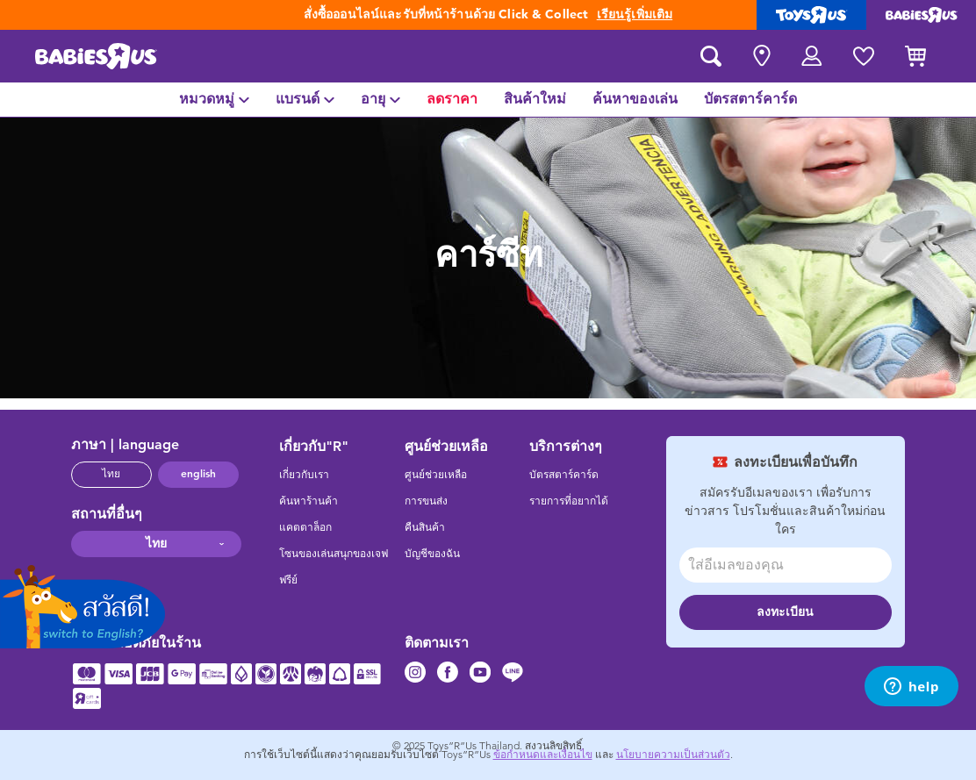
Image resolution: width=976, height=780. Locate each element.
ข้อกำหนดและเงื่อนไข (542, 754)
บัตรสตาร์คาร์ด (564, 475)
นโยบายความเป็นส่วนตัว (673, 754)
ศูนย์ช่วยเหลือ (436, 475)
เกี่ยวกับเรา (304, 475)
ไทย (111, 474)
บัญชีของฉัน (432, 553)
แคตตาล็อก (305, 527)
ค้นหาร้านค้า (308, 501)
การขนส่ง (426, 501)
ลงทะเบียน (785, 612)
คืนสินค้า (425, 527)
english (198, 474)
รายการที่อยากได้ (568, 501)
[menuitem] (214, 99)
